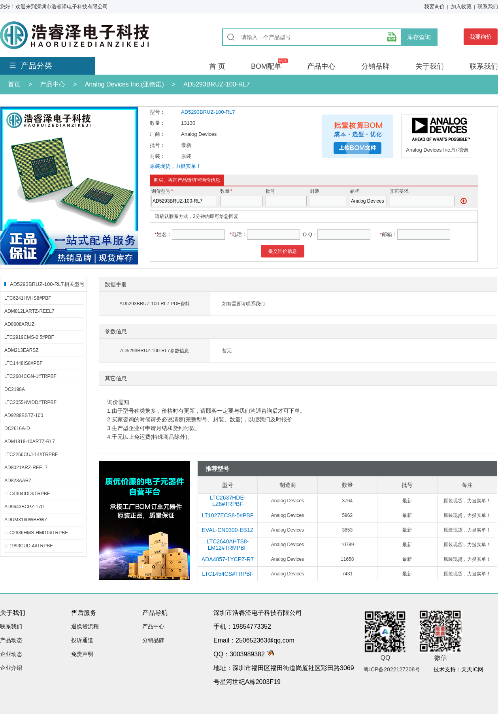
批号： (157, 145)
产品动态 (11, 640)
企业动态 (11, 654)
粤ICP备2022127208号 (392, 669)
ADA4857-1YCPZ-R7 (228, 559)
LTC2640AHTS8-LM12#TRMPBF (228, 544)
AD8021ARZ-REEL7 (25, 467)
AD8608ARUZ (19, 324)
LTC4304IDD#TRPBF (27, 493)
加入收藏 (461, 6)
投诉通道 (82, 640)
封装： (157, 156)
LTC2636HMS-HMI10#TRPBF (36, 533)
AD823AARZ (18, 480)
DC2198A (14, 389)
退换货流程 (85, 626)
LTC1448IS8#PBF (23, 363)
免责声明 (82, 654)
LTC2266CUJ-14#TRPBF (31, 454)
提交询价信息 (282, 251)
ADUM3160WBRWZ (25, 519)
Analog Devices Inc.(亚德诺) (124, 84)
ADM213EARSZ (21, 350)
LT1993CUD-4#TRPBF (28, 546)
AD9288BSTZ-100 (23, 415)
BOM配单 (266, 66)
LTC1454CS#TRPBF (227, 574)
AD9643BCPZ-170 (23, 506)
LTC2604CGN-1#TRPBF (30, 376)
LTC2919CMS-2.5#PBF (29, 337)
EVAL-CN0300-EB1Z (227, 530)
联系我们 (487, 6)
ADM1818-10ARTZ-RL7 (29, 441)
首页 (14, 84)
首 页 (217, 66)
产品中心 (321, 66)
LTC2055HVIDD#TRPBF (30, 402)
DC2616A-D (17, 428)
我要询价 (434, 6)
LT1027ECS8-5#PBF (227, 515)
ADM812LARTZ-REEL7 (29, 311)
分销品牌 (375, 66)
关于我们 (429, 66)
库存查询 (419, 37)
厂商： (157, 134)
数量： (157, 123)
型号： (157, 112)
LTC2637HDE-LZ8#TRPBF (228, 500)
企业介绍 (11, 668)
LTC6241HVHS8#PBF (27, 298)
